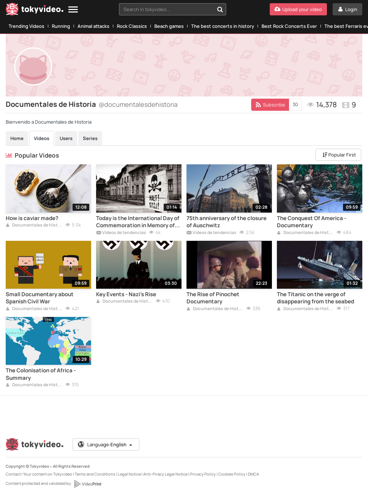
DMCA (253, 474)
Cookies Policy (231, 474)
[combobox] (172, 9)
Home (17, 138)
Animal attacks (93, 26)
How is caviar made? (32, 218)
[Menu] (73, 9)
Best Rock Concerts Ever (289, 26)
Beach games (169, 26)
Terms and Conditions (95, 474)
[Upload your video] (298, 9)
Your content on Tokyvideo (47, 474)
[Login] (347, 9)
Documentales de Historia (34, 225)
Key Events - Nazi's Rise (126, 294)
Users (66, 138)
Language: (105, 444)
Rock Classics (132, 26)
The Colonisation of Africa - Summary (41, 374)
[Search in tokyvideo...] (220, 9)
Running (61, 26)
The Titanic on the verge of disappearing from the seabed (315, 298)
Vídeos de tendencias (121, 232)
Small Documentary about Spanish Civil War (40, 298)
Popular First (339, 154)
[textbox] (166, 9)
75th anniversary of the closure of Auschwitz (227, 222)
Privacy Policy (203, 474)
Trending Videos (26, 26)
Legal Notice (129, 474)
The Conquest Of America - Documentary (311, 222)
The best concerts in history (222, 26)
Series (90, 138)
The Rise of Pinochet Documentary (213, 298)
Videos (41, 138)
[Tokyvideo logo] (35, 10)
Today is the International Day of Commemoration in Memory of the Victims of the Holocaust (137, 222)
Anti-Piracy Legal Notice (165, 474)
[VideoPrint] (87, 483)
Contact (13, 474)
